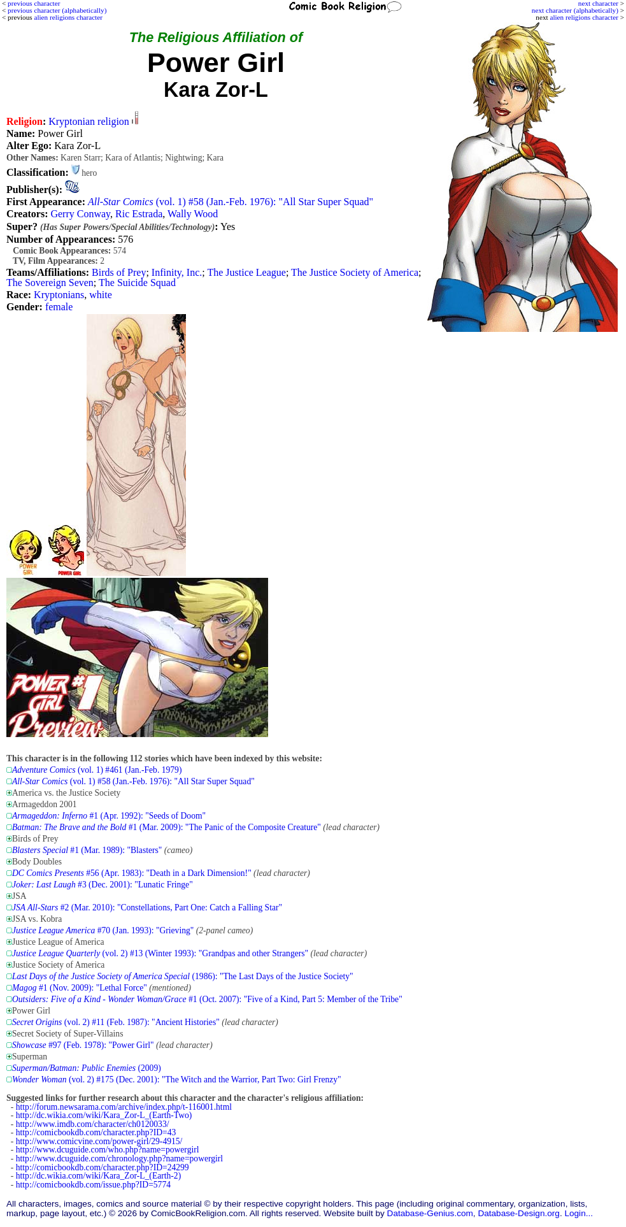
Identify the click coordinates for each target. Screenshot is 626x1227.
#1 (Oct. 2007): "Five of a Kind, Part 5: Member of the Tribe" (207, 999)
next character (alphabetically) (575, 10)
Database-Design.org (518, 1213)
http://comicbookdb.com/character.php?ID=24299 (102, 1167)
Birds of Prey (119, 272)
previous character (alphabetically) (57, 10)
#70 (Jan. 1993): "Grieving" (103, 930)
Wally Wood (192, 213)
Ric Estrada (138, 213)
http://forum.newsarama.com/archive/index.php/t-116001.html (124, 1107)
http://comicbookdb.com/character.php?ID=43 (96, 1132)
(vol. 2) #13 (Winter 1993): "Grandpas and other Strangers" (160, 953)
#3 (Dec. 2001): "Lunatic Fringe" (102, 884)
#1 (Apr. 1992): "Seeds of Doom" (109, 816)
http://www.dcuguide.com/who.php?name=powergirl (107, 1149)
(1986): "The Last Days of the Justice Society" (182, 976)
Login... (578, 1213)
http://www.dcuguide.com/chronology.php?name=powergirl (119, 1158)
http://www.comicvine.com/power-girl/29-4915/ (99, 1141)
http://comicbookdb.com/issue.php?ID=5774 (93, 1184)
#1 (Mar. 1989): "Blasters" (87, 850)
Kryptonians (59, 294)
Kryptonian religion (88, 121)
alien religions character (584, 17)
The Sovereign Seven (50, 282)
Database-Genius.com (430, 1213)
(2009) (86, 1068)
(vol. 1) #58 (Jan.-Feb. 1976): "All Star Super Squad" (230, 201)
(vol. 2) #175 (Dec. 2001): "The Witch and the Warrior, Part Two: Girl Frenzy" (176, 1079)
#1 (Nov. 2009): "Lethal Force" (79, 988)
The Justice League (246, 272)
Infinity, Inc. (177, 272)
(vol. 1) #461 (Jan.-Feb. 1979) (96, 770)
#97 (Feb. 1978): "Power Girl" (83, 1045)
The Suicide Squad (137, 282)
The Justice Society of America (354, 272)
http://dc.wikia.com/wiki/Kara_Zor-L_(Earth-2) (98, 1175)
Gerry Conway (80, 213)
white (100, 294)
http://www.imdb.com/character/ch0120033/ (92, 1124)
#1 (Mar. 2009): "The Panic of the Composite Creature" (166, 827)
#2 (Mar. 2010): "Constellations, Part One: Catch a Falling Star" (147, 907)
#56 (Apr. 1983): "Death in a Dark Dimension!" (132, 873)
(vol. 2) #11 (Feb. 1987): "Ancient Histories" (116, 1022)
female (59, 306)
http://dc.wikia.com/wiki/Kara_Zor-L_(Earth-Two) (104, 1115)
